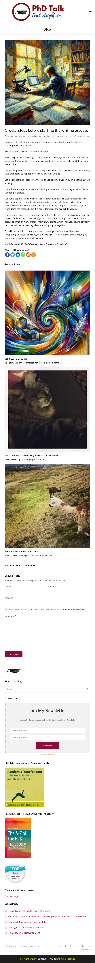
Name (8, 586)
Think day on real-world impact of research (28, 910)
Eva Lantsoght (12, 896)
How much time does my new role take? (26, 922)
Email (51, 586)
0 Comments (83, 136)
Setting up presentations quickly (22, 946)
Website (9, 597)
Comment (10, 616)
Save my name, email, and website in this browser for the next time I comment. (48, 609)
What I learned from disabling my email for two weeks (31, 455)
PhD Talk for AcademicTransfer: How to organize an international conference (45, 916)
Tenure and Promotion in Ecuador (21, 551)
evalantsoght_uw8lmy (40, 136)
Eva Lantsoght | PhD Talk (46, 958)
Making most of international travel (24, 927)
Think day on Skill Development (22, 932)
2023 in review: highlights (17, 359)
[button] (90, 12)
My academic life (63, 136)
